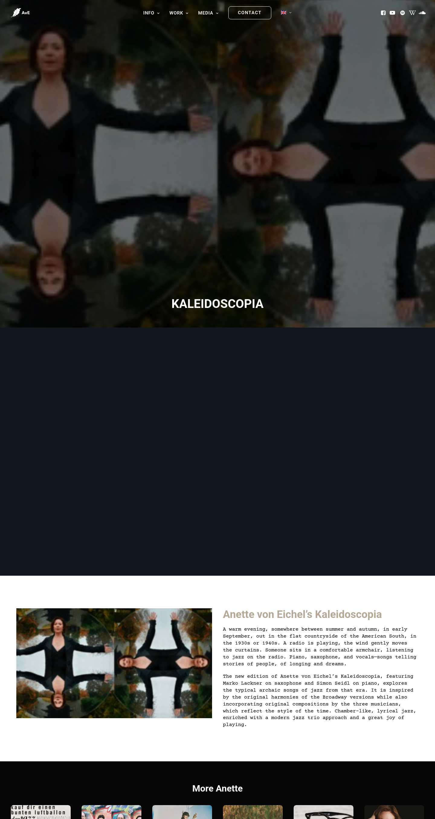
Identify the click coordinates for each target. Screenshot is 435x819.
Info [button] (151, 13)
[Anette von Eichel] (20, 12)
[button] (384, 12)
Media (208, 13)
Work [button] (178, 13)
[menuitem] (151, 13)
